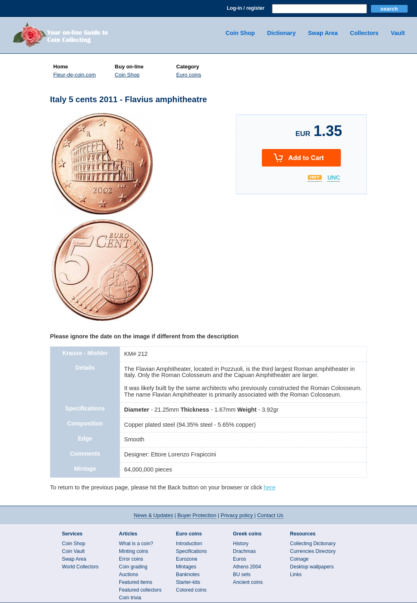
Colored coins (191, 590)
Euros (239, 559)
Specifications (191, 551)
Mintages (186, 567)
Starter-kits (188, 582)
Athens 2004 (247, 567)
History (240, 543)
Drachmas (244, 551)
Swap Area (323, 33)
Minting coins (133, 551)
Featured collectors (140, 590)
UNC (333, 178)
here (270, 487)
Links (296, 574)
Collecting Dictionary (313, 543)
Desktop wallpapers (312, 567)
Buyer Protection (196, 515)
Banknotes (188, 574)
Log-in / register (245, 8)
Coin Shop (240, 33)
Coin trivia (130, 598)
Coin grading (133, 567)
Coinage (299, 559)
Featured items (135, 582)
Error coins (131, 559)
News (153, 515)
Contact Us (270, 515)
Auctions (128, 574)
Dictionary (281, 33)
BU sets (241, 574)
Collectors (364, 33)
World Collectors (80, 567)
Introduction (189, 543)
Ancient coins (248, 582)
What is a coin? (136, 543)
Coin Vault (73, 551)
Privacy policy (237, 515)
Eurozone (187, 559)
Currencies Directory (313, 551)
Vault (398, 33)
